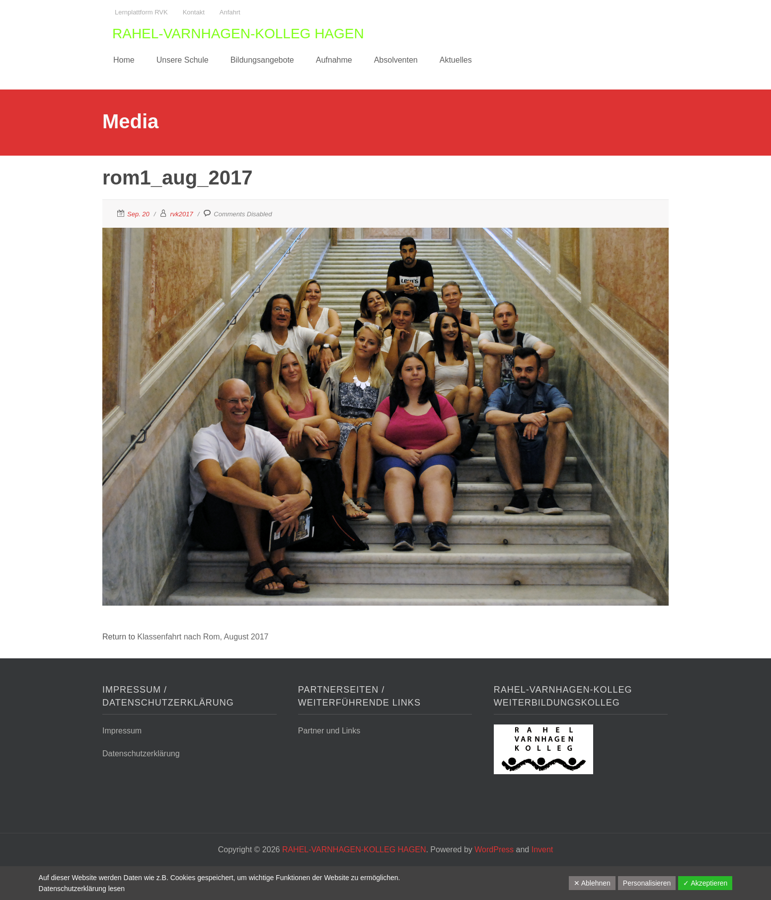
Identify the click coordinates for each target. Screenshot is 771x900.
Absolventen (396, 60)
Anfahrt (230, 12)
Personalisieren (647, 883)
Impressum (122, 730)
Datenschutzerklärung (141, 753)
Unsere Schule (182, 60)
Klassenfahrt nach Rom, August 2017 (202, 636)
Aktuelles (456, 60)
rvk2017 (181, 214)
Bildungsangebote (262, 60)
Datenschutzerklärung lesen (82, 889)
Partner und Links (329, 730)
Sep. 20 (138, 214)
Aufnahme (334, 60)
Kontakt (194, 12)
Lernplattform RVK (141, 12)
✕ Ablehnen (592, 883)
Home (124, 60)
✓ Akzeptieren (705, 883)
